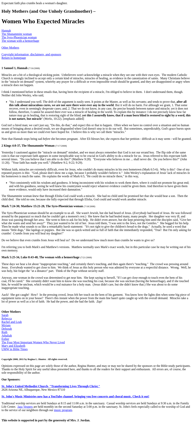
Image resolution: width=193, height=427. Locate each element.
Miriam (6, 325)
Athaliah (7, 335)
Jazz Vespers (25, 406)
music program (63, 410)
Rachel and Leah (12, 322)
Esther (5, 339)
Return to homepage (14, 57)
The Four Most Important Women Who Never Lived (33, 342)
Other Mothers (10, 47)
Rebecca (7, 318)
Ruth (4, 332)
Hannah (6, 30)
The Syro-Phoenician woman (19, 37)
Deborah (7, 328)
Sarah (5, 315)
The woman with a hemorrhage (20, 40)
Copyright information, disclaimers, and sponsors (31, 54)
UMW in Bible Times (15, 349)
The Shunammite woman (17, 34)
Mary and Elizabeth (13, 345)
